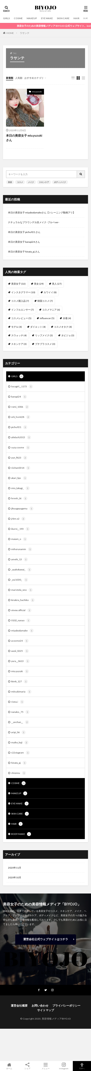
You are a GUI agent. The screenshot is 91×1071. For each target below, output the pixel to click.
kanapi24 (19, 397)
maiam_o (19, 539)
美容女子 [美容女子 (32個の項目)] (18, 283)
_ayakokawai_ (21, 570)
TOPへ (82, 1066)
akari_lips (19, 478)
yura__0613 (20, 661)
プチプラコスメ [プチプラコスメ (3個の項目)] (45, 343)
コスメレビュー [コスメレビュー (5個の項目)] (21, 318)
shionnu (18, 773)
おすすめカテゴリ (34, 77)
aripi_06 (18, 732)
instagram (64, 1066)
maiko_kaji (19, 743)
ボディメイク (60, 182)
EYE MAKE (47, 18)
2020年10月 (14, 877)
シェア (27, 1066)
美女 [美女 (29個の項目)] (39, 283)
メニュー (45, 1066)
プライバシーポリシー (66, 1005)
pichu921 (19, 427)
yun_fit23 (19, 458)
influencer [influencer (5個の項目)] (47, 318)
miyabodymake (22, 631)
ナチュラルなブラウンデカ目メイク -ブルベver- (33, 222)
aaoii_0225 (20, 651)
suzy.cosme (20, 448)
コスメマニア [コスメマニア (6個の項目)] (51, 309)
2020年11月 (14, 867)
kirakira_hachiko (23, 600)
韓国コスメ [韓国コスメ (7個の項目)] (45, 300)
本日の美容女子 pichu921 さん (24, 232)
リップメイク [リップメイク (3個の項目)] (44, 335)
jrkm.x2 (18, 519)
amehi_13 (19, 559)
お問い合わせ (40, 1005)
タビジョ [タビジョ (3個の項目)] (67, 335)
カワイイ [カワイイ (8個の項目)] (50, 292)
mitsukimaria (21, 692)
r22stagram (20, 753)
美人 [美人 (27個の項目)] (57, 283)
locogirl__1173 (22, 387)
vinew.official (21, 610)
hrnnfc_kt (19, 498)
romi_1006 (20, 407)
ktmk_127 (19, 681)
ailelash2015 (21, 437)
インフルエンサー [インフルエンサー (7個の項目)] (22, 309)
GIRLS (6, 18)
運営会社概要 (19, 1005)
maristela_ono (22, 590)
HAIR (76, 18)
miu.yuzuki (37, 91)
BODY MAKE (21, 834)
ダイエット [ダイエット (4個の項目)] (38, 326)
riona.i (17, 702)
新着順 (9, 77)
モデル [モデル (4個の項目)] (16, 326)
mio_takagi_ (20, 488)
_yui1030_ (19, 580)
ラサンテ (24, 33)
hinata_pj (19, 763)
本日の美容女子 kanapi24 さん (24, 241)
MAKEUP (32, 18)
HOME (10, 33)
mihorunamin (21, 549)
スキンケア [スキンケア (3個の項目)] (19, 343)
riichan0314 (20, 468)
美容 (10, 182)
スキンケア (44, 182)
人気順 (18, 77)
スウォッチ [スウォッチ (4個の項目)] (19, 335)
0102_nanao (20, 620)
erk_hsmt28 (20, 417)
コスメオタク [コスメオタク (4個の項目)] (63, 326)
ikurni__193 (20, 529)
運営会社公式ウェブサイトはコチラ (45, 939)
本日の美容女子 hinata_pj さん (24, 251)
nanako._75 (20, 712)
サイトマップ (45, 1010)
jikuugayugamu (22, 509)
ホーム (9, 1066)
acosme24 (20, 641)
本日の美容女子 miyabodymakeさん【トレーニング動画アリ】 (41, 212)
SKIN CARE (63, 18)
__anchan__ (20, 722)
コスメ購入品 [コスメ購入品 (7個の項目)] (20, 300)
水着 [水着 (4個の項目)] (67, 318)
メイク (31, 182)
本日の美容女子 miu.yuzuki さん (24, 138)
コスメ (20, 182)
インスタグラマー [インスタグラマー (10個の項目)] (23, 292)
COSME (18, 18)
